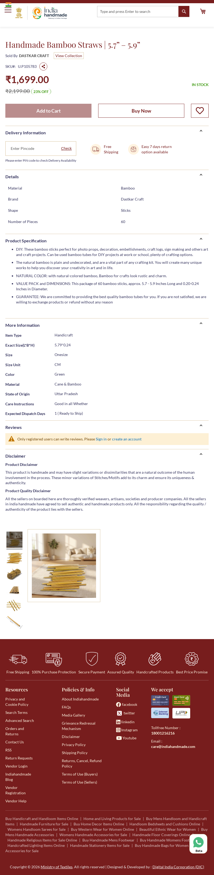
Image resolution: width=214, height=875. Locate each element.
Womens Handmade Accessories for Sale (93, 834)
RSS (8, 750)
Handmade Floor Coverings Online (161, 834)
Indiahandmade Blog (18, 777)
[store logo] (41, 13)
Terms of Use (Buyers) (80, 774)
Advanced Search (19, 720)
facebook (126, 704)
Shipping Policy (74, 752)
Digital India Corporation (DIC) (178, 867)
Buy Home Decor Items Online (99, 824)
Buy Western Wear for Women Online (102, 829)
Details (12, 176)
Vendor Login (16, 766)
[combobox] (143, 11)
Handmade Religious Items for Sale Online (42, 840)
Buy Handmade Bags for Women (162, 845)
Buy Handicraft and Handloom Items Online (41, 818)
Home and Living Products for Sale (112, 818)
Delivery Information (25, 132)
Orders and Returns (14, 731)
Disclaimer (15, 455)
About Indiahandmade (80, 699)
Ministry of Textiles (71, 4)
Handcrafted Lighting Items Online (36, 845)
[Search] (183, 11)
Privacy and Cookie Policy (16, 702)
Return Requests (19, 758)
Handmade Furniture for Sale (44, 824)
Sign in (101, 439)
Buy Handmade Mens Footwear (108, 840)
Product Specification (26, 240)
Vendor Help (15, 801)
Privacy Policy (74, 744)
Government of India (26, 4)
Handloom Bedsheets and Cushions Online (164, 824)
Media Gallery (73, 715)
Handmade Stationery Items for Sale (99, 845)
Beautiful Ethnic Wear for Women (167, 829)
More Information (22, 325)
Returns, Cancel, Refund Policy (82, 763)
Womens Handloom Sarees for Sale (36, 829)
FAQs (66, 707)
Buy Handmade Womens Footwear (169, 840)
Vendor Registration (15, 790)
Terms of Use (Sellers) (79, 782)
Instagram (127, 730)
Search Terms (16, 712)
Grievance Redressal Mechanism (78, 726)
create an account (127, 439)
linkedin (125, 722)
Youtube (126, 738)
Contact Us (14, 742)
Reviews (13, 427)
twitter (125, 713)
